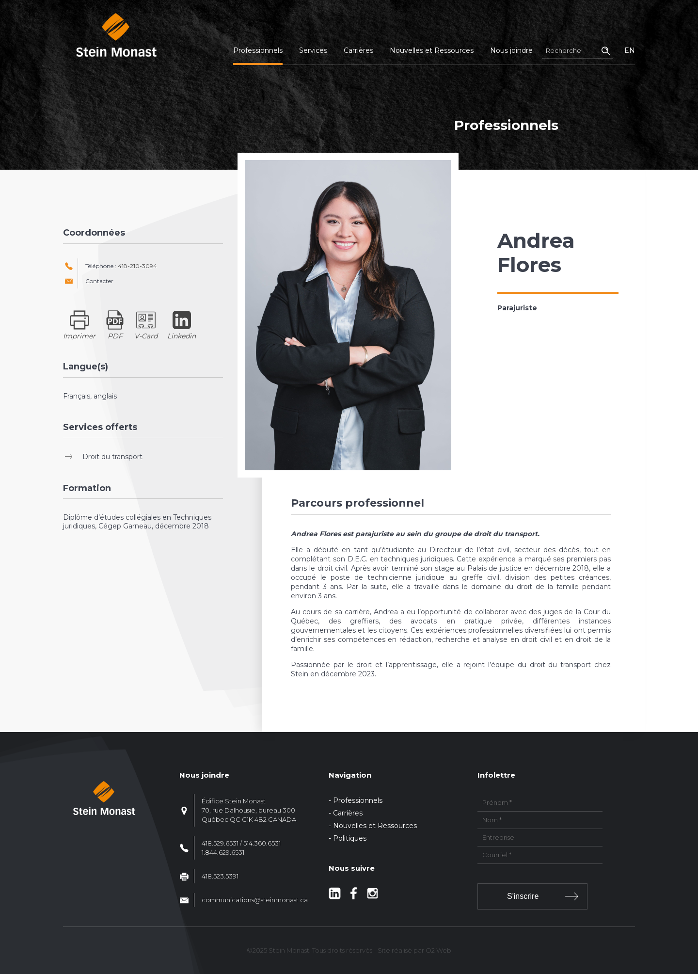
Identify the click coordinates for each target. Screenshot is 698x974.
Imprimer (79, 336)
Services (313, 50)
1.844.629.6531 (223, 852)
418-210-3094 (137, 266)
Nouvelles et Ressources (432, 50)
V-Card (146, 336)
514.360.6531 (262, 843)
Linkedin (181, 336)
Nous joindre (511, 50)
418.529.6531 (220, 843)
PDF (115, 336)
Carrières (358, 50)
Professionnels (258, 50)
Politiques (349, 838)
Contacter (99, 281)
